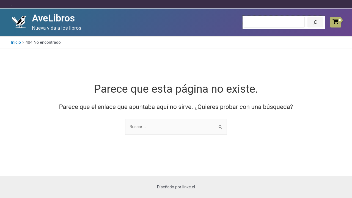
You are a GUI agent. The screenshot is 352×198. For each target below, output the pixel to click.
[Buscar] (315, 22)
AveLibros (53, 18)
